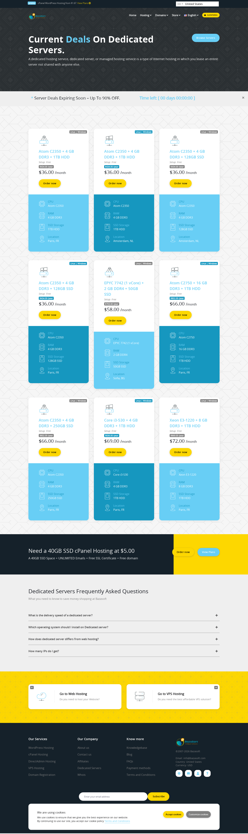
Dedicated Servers (89, 768)
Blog (129, 755)
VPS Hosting (36, 768)
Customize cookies (198, 814)
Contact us (84, 755)
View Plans (84, 3)
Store (176, 15)
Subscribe (158, 797)
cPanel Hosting (38, 755)
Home (132, 15)
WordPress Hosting (41, 748)
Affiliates (83, 762)
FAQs (130, 762)
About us (83, 748)
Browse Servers (205, 37)
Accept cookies (173, 814)
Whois (82, 775)
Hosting (145, 15)
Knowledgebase (137, 748)
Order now (49, 183)
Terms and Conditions (141, 775)
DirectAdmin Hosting (42, 762)
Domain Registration (41, 775)
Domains (161, 15)
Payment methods (139, 768)
